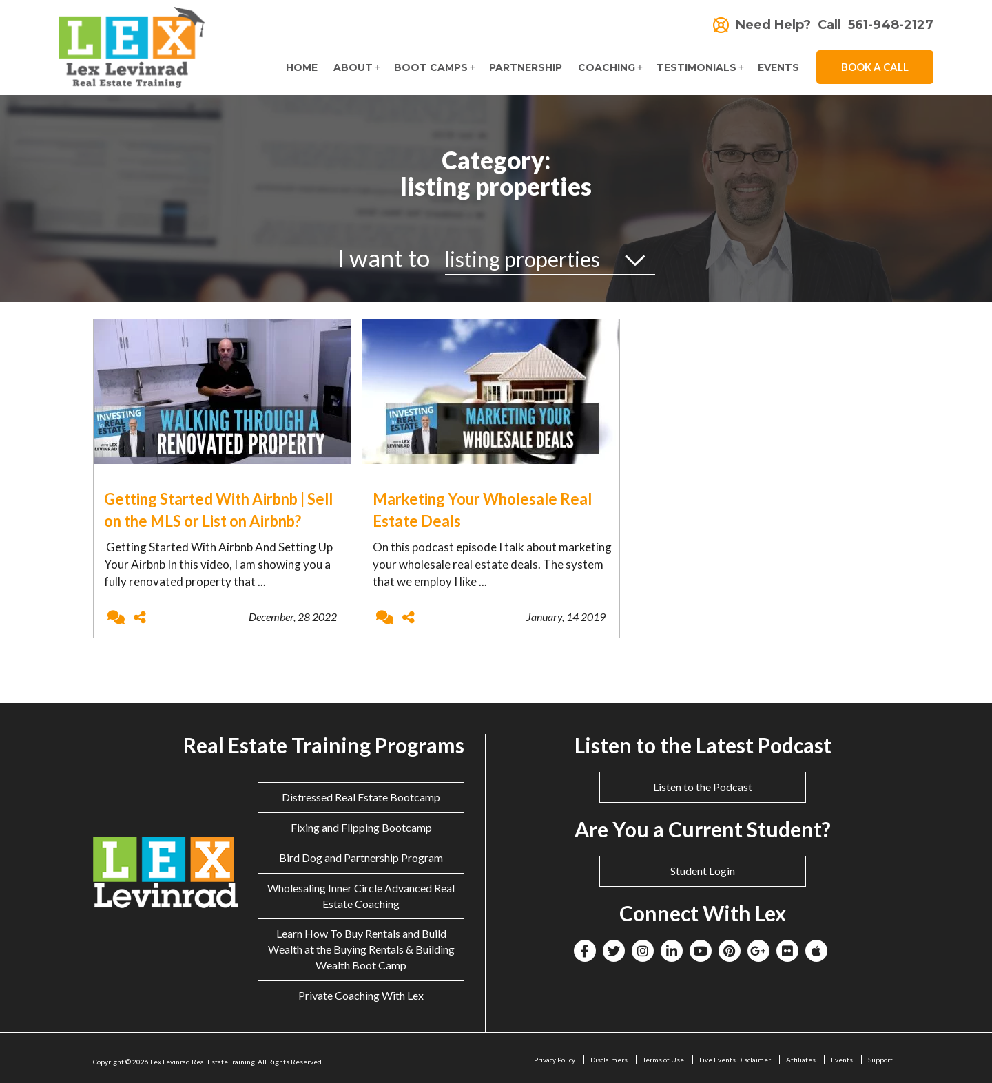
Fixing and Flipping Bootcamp (361, 827)
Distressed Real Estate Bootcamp (361, 796)
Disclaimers (609, 1059)
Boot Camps (431, 67)
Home (302, 67)
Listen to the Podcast (702, 786)
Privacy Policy (554, 1059)
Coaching (606, 67)
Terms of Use (663, 1059)
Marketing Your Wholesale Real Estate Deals (482, 509)
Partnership (525, 67)
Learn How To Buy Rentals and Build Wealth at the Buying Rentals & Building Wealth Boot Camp (361, 949)
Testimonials (696, 67)
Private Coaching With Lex (361, 995)
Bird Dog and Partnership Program (361, 857)
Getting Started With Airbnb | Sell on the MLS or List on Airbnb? (218, 509)
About (353, 67)
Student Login (702, 870)
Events (778, 67)
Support (880, 1059)
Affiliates (801, 1059)
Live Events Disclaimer (735, 1059)
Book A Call (875, 67)
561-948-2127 (890, 25)
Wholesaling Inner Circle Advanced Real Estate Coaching (361, 895)
